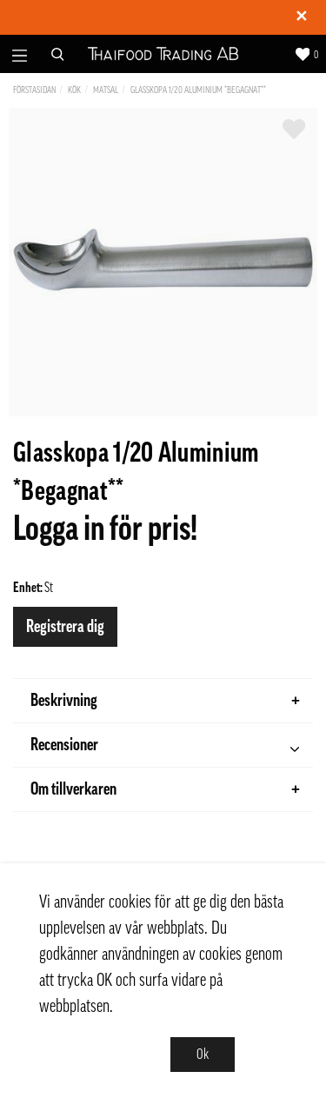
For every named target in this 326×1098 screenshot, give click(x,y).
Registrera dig (65, 627)
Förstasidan (34, 90)
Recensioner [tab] (164, 747)
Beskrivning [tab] (165, 700)
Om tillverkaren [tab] (165, 789)
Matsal (105, 90)
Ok (202, 1054)
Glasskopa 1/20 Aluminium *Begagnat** (198, 90)
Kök (74, 90)
